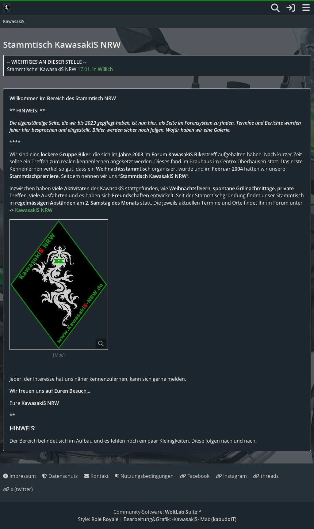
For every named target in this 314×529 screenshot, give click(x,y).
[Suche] (275, 8)
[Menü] (306, 8)
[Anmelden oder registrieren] (291, 8)
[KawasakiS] (6, 8)
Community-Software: (157, 511)
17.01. (95, 69)
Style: (98, 519)
